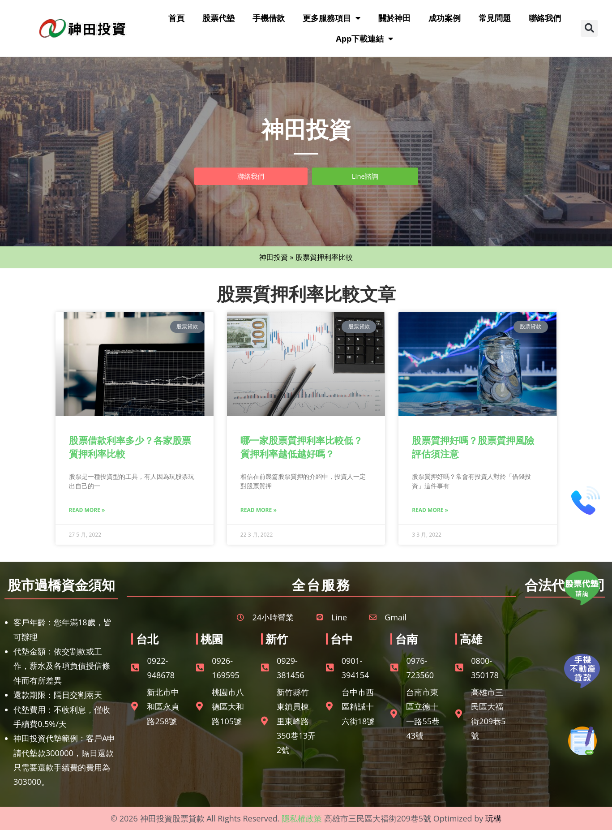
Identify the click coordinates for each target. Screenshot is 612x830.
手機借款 (269, 18)
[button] (589, 28)
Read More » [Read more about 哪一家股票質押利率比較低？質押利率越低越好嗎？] (258, 510)
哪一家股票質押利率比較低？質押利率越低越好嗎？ (301, 447)
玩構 (493, 818)
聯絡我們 (545, 18)
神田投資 (273, 257)
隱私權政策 (302, 818)
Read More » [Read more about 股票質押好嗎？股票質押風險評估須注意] (430, 510)
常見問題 (495, 18)
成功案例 (444, 18)
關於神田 (394, 18)
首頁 (176, 18)
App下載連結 (364, 38)
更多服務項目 (331, 17)
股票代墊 (218, 18)
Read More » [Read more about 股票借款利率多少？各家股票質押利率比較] (87, 510)
